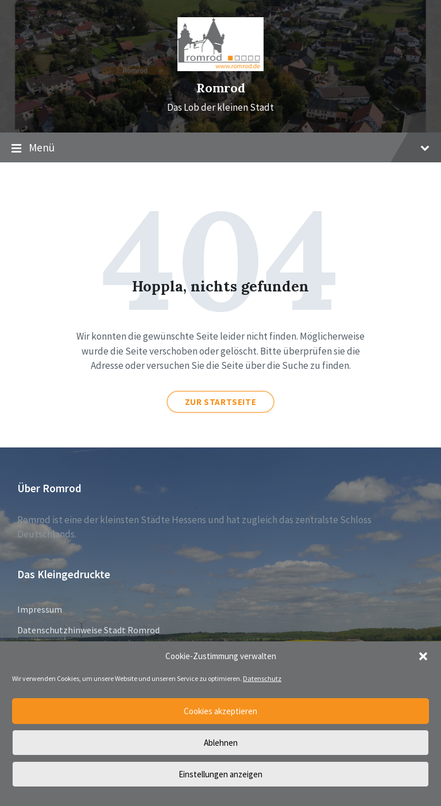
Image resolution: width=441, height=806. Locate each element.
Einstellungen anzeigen (220, 774)
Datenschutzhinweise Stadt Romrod (88, 630)
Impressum (39, 609)
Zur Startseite (220, 401)
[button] (423, 656)
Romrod (220, 88)
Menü (220, 148)
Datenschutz (262, 678)
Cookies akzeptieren (220, 711)
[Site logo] (220, 67)
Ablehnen (221, 742)
